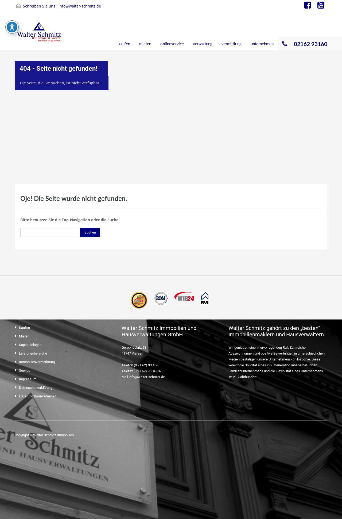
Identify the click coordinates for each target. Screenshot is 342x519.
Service (24, 370)
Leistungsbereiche (33, 353)
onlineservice (172, 43)
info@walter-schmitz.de (80, 6)
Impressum (27, 379)
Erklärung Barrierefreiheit (37, 396)
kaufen (124, 43)
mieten (145, 43)
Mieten (24, 336)
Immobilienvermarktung (37, 362)
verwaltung (202, 43)
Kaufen (24, 328)
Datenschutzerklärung (35, 388)
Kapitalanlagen (30, 345)
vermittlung (231, 43)
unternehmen (262, 43)
